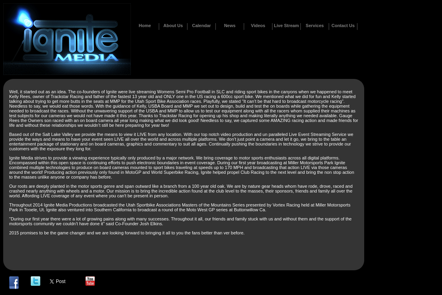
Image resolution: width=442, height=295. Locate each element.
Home (145, 25)
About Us (173, 25)
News (230, 25)
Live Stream (286, 25)
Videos (258, 25)
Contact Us (343, 25)
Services (315, 25)
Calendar (201, 25)
